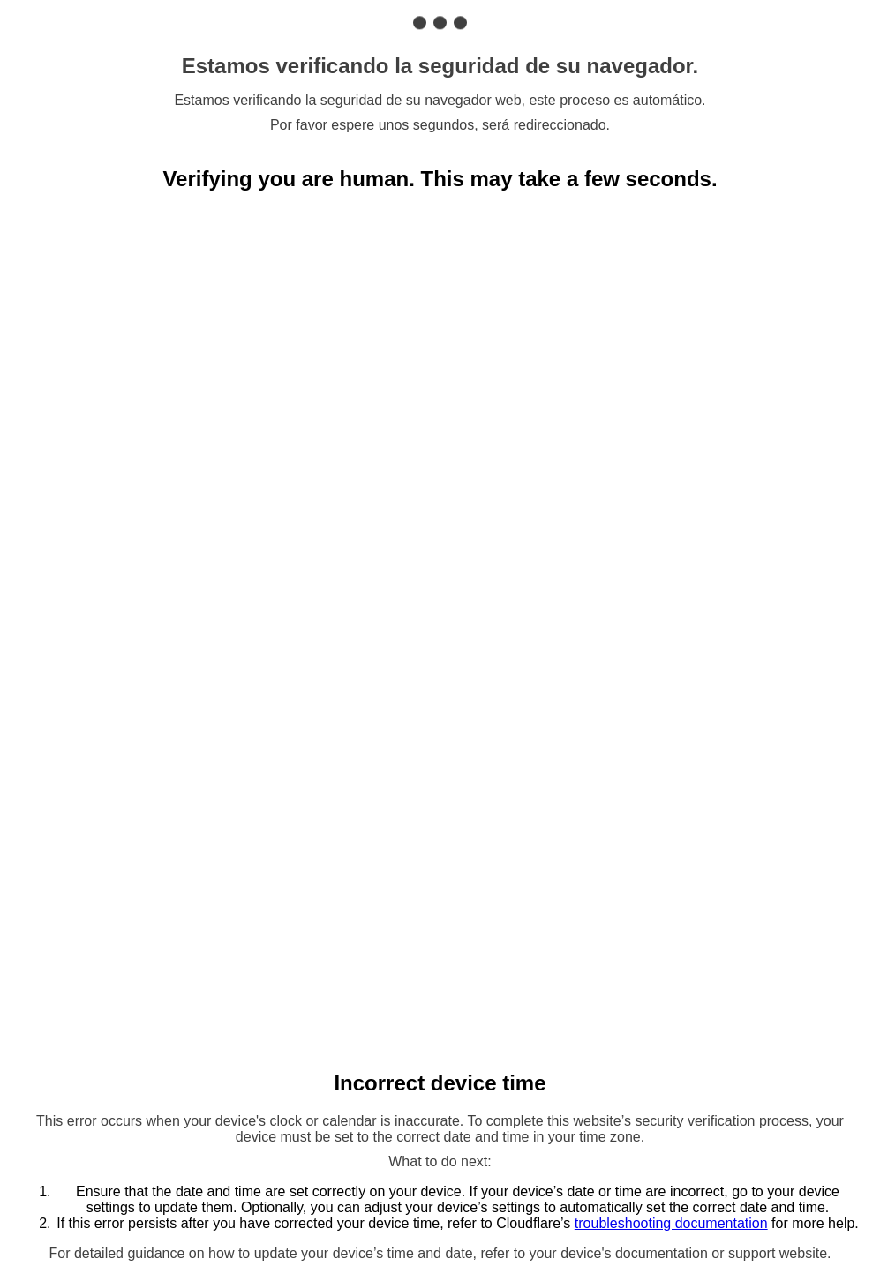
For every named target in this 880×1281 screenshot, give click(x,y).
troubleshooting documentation (671, 1223)
